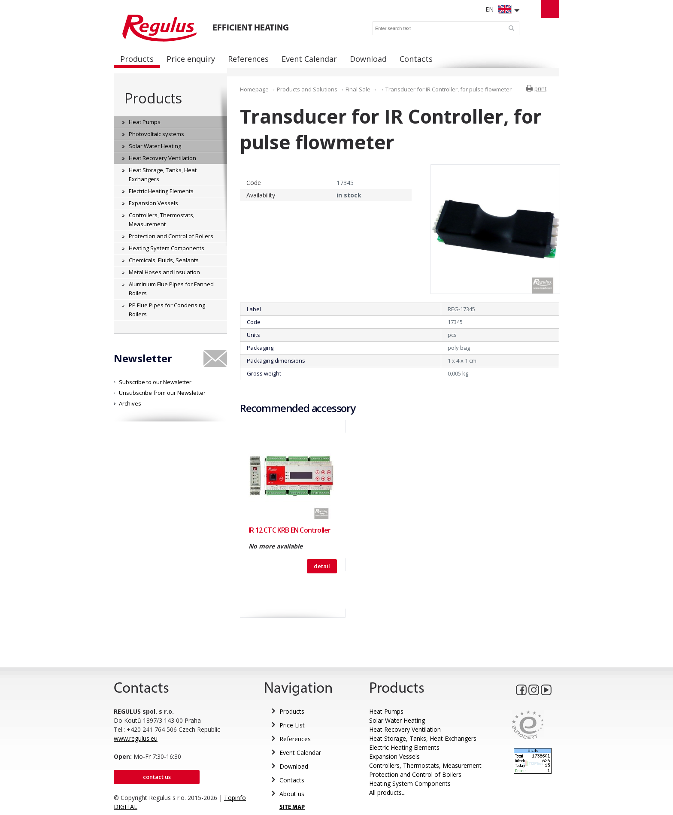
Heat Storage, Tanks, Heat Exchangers (422, 738)
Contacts (291, 780)
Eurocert (528, 724)
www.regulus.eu (136, 738)
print (540, 88)
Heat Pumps (386, 711)
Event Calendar (300, 752)
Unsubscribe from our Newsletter (162, 393)
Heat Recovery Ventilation (405, 729)
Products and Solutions (307, 89)
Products (153, 98)
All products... (387, 792)
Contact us (157, 777)
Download (293, 766)
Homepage (254, 89)
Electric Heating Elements (404, 747)
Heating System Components (410, 783)
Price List (292, 725)
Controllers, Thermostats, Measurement (425, 765)
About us (291, 794)
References (295, 739)
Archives (130, 403)
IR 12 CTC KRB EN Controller (289, 530)
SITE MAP (292, 807)
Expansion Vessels (394, 756)
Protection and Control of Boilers (415, 774)
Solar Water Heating (397, 720)
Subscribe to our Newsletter (155, 382)
